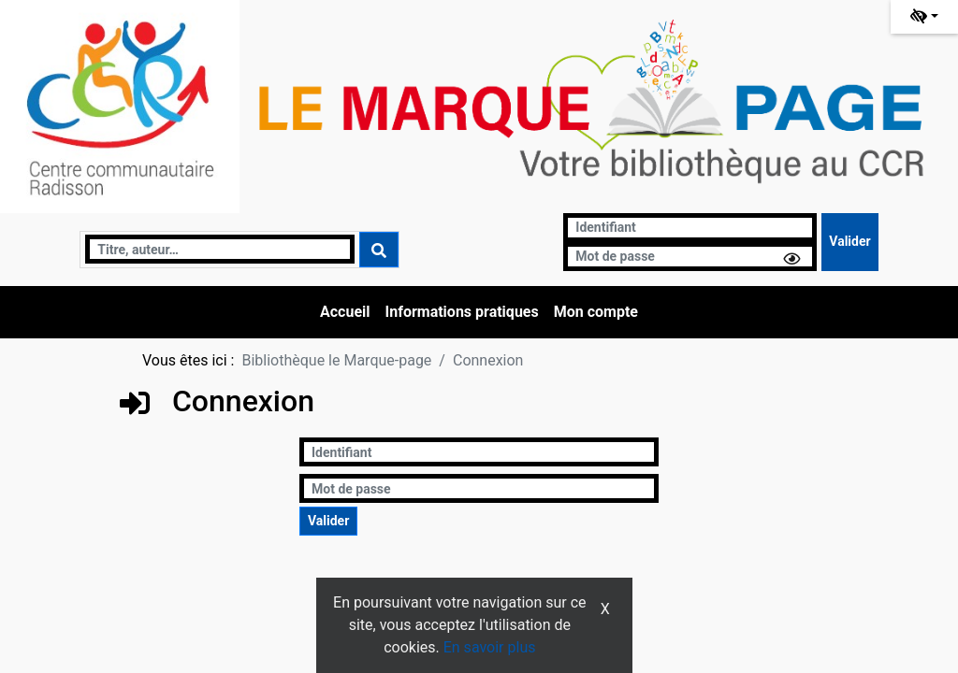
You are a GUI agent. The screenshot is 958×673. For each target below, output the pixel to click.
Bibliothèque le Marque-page (336, 360)
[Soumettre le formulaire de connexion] (849, 242)
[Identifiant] (690, 227)
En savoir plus (489, 647)
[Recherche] (219, 249)
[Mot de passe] (690, 256)
